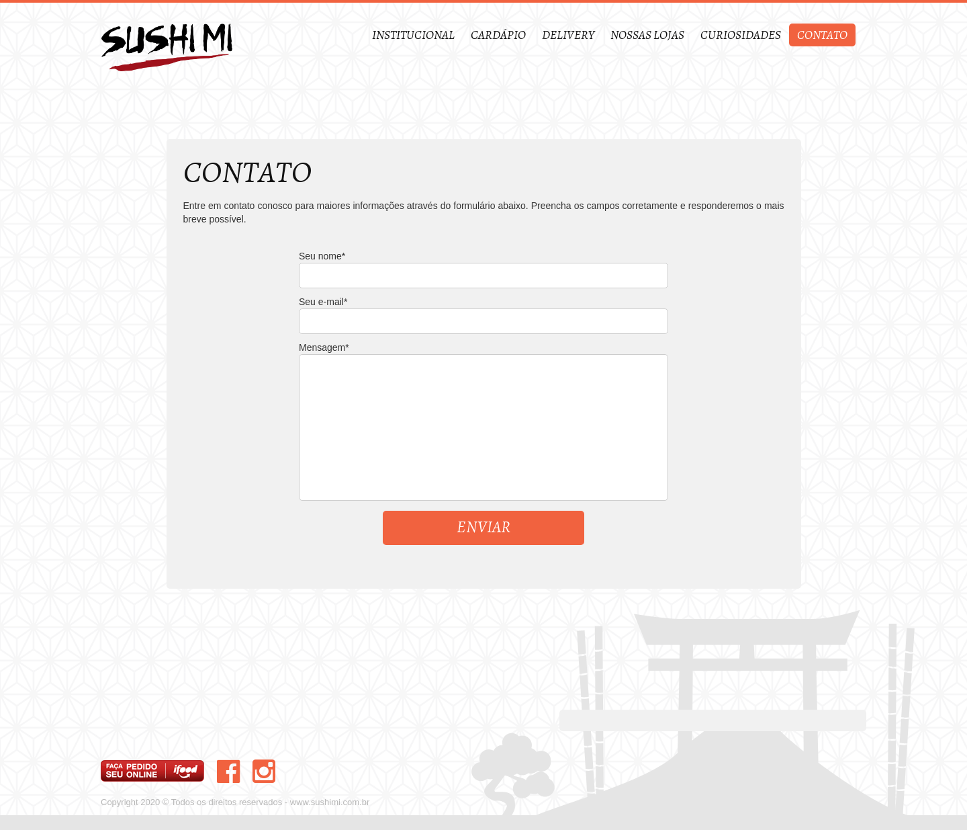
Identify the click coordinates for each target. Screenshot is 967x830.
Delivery (568, 35)
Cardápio (498, 35)
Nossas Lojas (647, 35)
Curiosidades (740, 35)
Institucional (413, 35)
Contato (822, 35)
